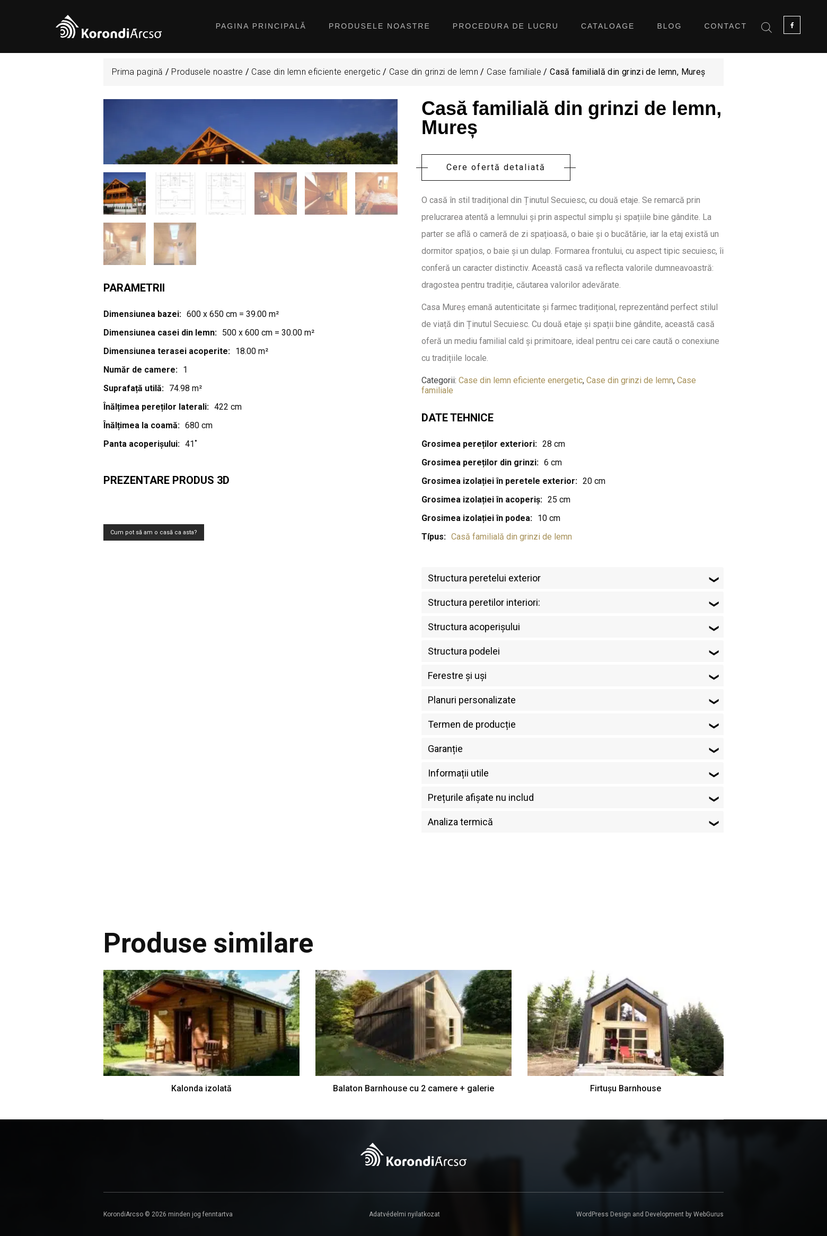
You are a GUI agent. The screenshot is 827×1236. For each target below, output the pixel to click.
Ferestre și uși (457, 675)
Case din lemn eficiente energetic (316, 72)
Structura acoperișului (474, 626)
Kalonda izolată (201, 1088)
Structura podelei (464, 651)
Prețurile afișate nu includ (481, 797)
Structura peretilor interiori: (484, 602)
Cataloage (608, 26)
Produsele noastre (379, 26)
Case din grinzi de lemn (433, 72)
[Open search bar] (766, 26)
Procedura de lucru (506, 26)
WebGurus (708, 1214)
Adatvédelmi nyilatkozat (404, 1214)
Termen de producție (472, 724)
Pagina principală (261, 26)
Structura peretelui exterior (484, 578)
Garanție (445, 748)
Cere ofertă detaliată (496, 167)
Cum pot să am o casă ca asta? (153, 662)
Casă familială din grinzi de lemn (511, 537)
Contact (725, 26)
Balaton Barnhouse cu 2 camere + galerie (413, 1088)
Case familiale (514, 72)
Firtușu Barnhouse (625, 1088)
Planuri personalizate (472, 699)
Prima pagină (137, 72)
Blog (669, 26)
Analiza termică (460, 821)
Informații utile (458, 773)
